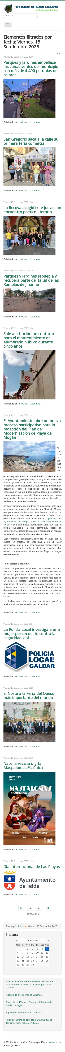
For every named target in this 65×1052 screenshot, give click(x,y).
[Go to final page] (48, 908)
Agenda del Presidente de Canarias (24, 995)
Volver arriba (55, 1042)
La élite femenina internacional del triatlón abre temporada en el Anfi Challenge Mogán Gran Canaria (29, 984)
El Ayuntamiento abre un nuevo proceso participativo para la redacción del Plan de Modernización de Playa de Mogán (32, 429)
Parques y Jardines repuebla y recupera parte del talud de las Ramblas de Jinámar (31, 280)
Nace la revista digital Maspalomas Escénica (23, 765)
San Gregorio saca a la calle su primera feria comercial (30, 141)
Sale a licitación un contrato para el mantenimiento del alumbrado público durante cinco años (28, 340)
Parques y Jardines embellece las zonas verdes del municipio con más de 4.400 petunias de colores (30, 68)
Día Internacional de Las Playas (31, 866)
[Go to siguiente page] (39, 908)
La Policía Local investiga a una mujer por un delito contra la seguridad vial (31, 633)
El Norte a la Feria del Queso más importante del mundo (28, 695)
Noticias (23, 122)
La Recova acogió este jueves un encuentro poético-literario (32, 209)
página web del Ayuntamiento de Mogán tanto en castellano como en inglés (32, 521)
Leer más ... (36, 122)
